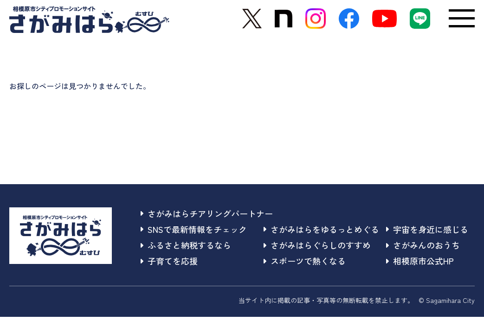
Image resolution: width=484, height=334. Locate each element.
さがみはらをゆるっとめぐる (321, 229)
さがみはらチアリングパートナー (207, 213)
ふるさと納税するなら (186, 245)
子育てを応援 (169, 261)
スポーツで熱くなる (305, 261)
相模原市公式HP (420, 261)
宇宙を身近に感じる (427, 229)
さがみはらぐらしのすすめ (317, 245)
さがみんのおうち (423, 245)
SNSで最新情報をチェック (194, 229)
